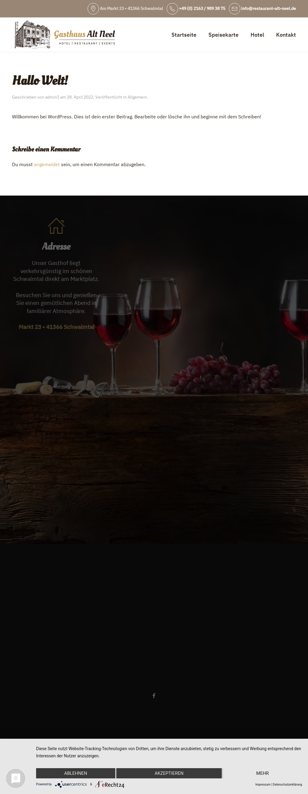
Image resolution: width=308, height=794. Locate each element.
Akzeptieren (169, 773)
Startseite (183, 34)
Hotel (257, 34)
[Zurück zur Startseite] (64, 34)
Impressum (262, 784)
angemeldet (47, 164)
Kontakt (286, 34)
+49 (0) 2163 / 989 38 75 (196, 8)
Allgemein (137, 97)
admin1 (52, 97)
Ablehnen (75, 773)
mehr (262, 773)
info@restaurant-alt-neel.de (262, 8)
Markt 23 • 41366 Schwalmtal (56, 326)
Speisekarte (223, 34)
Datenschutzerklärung (287, 784)
